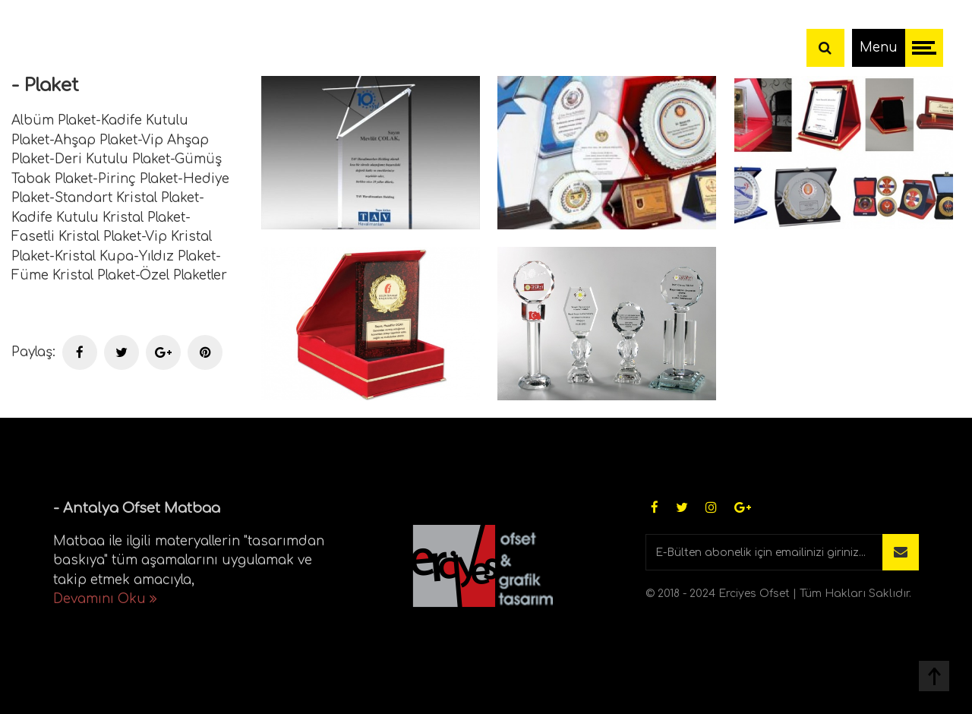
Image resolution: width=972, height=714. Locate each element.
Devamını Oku (105, 599)
